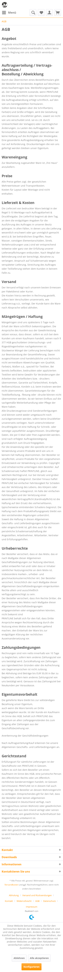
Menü (9, 12)
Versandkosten (11, 884)
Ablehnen (19, 958)
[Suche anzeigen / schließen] (33, 12)
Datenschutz (49, 900)
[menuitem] (9, 12)
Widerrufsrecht (24, 900)
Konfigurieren (31, 966)
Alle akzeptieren (39, 958)
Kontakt (9, 900)
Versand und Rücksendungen (37, 895)
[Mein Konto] (49, 12)
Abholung (14, 895)
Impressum (31, 906)
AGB (37, 900)
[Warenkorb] (57, 12)
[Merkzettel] (41, 12)
